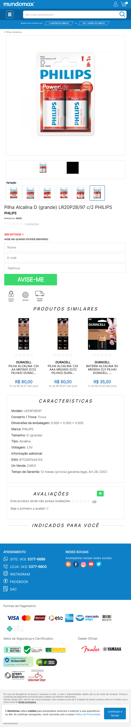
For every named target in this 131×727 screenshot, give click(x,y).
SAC (13, 589)
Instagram (20, 574)
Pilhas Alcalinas (14, 32)
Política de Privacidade (87, 714)
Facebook (19, 582)
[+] (100, 493)
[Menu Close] (9, 14)
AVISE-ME (30, 279)
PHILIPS (10, 213)
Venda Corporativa (27, 702)
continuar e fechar (115, 713)
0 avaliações (32, 223)
